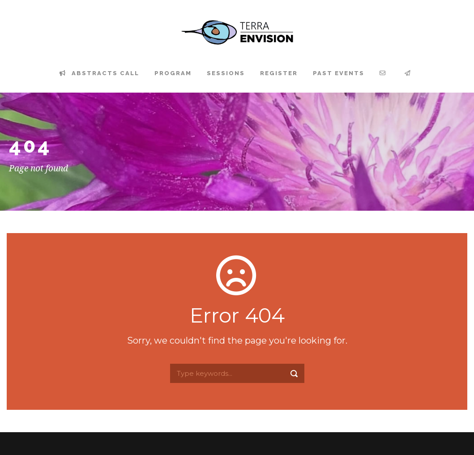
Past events (338, 73)
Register (279, 73)
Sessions (226, 73)
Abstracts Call (99, 73)
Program (173, 73)
